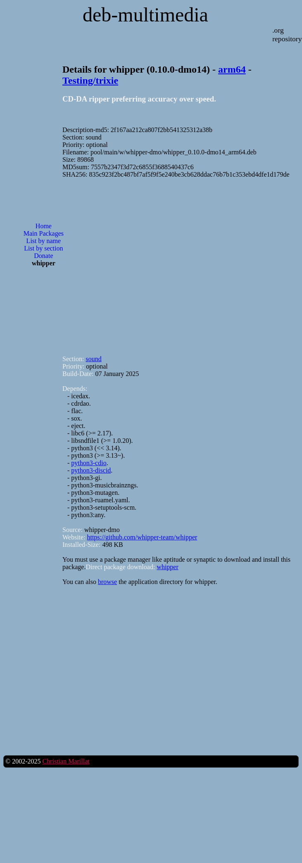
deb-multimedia (145, 15)
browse (107, 581)
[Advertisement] (106, 263)
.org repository (287, 34)
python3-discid (91, 470)
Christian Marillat (65, 761)
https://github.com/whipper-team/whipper (142, 537)
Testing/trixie (90, 80)
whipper (167, 566)
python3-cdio (88, 462)
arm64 (232, 69)
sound (93, 358)
